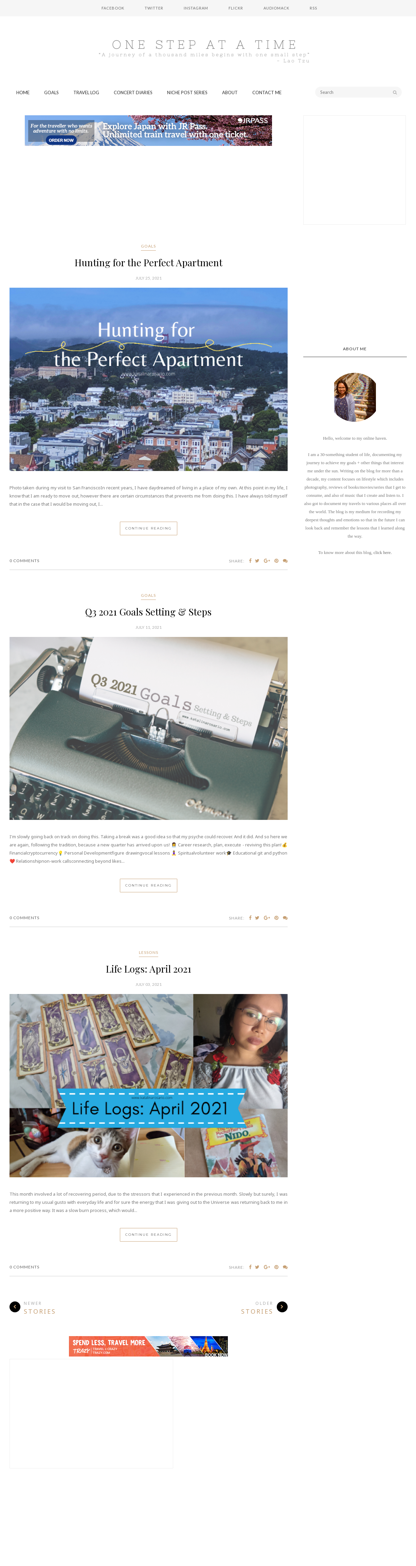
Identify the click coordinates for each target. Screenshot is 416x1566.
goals (148, 246)
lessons (148, 952)
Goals (51, 92)
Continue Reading (148, 528)
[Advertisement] (149, 195)
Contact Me (267, 92)
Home (23, 92)
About (230, 92)
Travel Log (86, 92)
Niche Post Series (187, 92)
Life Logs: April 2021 (148, 968)
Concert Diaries (133, 92)
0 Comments (24, 560)
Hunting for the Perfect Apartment (148, 262)
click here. (383, 552)
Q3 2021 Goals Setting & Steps (148, 611)
